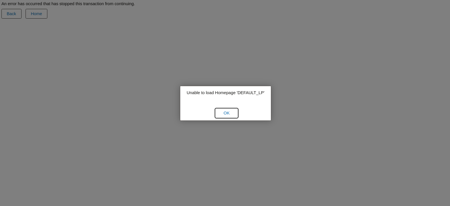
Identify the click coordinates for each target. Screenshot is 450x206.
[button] (226, 113)
